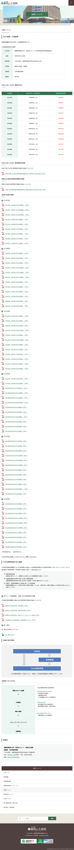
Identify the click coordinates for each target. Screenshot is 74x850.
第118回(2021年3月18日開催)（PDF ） (16, 504)
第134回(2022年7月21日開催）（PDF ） (16, 417)
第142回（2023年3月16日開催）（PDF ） (17, 378)
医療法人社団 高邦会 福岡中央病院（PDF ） (18, 610)
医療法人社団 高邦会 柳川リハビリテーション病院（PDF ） (22, 615)
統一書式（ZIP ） (10, 635)
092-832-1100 (11, 754)
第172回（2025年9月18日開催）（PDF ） (17, 219)
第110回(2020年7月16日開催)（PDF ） (16, 542)
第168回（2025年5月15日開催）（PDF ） (17, 238)
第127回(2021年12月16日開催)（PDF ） (16, 455)
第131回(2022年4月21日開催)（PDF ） (16, 431)
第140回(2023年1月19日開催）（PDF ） (16, 388)
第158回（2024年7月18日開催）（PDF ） (17, 291)
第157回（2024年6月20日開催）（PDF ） (17, 296)
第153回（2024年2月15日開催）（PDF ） (17, 321)
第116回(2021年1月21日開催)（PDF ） (16, 513)
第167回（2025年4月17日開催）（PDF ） (17, 243)
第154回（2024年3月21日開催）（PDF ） (17, 316)
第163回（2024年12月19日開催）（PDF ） (17, 268)
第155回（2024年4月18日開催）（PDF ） (17, 306)
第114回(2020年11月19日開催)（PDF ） (16, 523)
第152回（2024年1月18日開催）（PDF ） (17, 325)
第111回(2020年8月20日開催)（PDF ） (16, 537)
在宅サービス (7, 798)
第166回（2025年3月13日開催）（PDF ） (17, 253)
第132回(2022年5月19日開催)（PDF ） (16, 426)
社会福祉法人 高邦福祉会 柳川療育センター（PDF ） (21, 620)
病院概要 (6, 777)
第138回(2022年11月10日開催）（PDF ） (17, 397)
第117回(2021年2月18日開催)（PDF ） (16, 508)
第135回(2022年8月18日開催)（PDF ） (16, 412)
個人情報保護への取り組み (11, 803)
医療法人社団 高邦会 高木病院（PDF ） (17, 605)
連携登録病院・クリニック (11, 785)
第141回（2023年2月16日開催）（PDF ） (17, 383)
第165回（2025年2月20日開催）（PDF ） (17, 258)
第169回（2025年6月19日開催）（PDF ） (17, 234)
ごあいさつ (7, 772)
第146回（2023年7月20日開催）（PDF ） (17, 354)
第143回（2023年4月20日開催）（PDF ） (17, 368)
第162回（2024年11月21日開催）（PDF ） (17, 272)
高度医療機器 (7, 781)
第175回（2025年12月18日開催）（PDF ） (17, 205)
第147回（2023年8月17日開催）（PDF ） (17, 349)
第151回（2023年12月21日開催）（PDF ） (17, 330)
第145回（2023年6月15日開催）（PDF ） (17, 359)
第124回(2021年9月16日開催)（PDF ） (16, 470)
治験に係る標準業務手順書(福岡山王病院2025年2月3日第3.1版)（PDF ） (26, 189)
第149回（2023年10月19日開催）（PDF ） (17, 340)
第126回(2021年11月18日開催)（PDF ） (16, 460)
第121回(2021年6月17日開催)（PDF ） (16, 484)
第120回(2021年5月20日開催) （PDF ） (17, 489)
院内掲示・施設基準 (9, 807)
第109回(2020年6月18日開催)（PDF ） (16, 547)
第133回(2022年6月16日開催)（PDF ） (16, 421)
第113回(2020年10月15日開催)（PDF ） (16, 527)
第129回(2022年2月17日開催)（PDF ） (16, 446)
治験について (7, 790)
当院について (37, 768)
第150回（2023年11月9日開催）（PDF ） (17, 335)
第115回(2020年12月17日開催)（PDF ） (16, 518)
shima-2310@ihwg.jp (13, 757)
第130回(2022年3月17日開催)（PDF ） (16, 441)
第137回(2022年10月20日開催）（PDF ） (17, 402)
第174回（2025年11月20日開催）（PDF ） (17, 210)
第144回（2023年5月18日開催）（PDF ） (17, 364)
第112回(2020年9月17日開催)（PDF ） (16, 532)
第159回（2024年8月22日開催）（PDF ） (17, 287)
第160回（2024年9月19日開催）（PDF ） (17, 282)
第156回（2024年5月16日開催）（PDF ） (17, 301)
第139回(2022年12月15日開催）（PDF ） (17, 393)
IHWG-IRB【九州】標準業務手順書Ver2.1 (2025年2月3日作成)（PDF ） (25, 173)
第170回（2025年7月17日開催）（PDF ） (17, 229)
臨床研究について (8, 794)
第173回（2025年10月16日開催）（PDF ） (17, 214)
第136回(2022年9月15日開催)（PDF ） (16, 407)
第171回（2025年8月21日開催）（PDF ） (17, 224)
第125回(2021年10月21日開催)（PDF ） (16, 465)
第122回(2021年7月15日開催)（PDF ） (16, 479)
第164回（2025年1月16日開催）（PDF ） (17, 263)
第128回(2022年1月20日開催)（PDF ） (16, 451)
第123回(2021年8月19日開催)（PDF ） (16, 474)
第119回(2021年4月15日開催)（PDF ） (16, 494)
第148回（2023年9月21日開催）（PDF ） (17, 344)
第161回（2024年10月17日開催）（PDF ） (17, 277)
